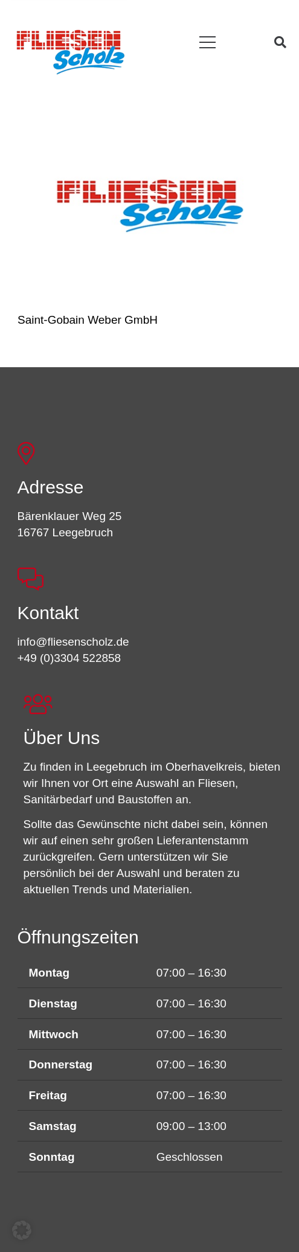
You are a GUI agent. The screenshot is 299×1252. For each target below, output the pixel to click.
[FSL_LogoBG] (70, 50)
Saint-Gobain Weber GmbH (88, 319)
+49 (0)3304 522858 (69, 658)
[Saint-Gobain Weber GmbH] (150, 205)
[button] (207, 42)
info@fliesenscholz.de (73, 641)
